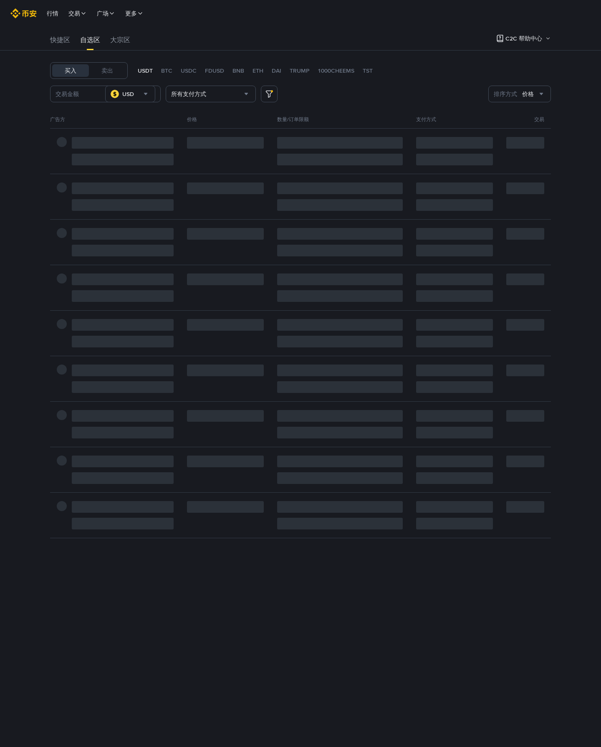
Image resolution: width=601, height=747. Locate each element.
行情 (52, 13)
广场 (106, 13)
